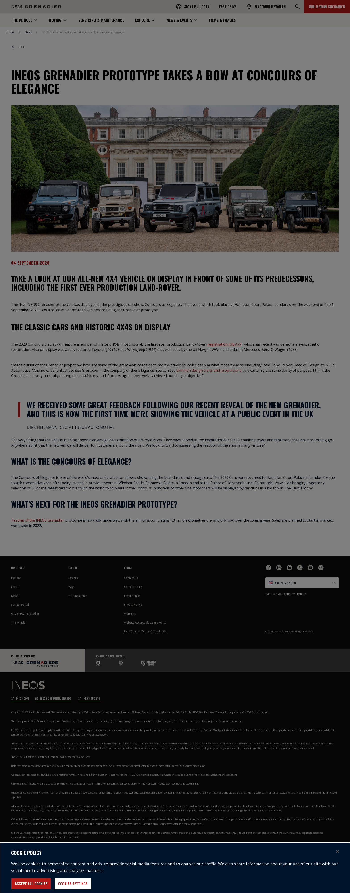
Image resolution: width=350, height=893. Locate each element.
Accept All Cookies (31, 886)
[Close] (337, 854)
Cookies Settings (73, 886)
